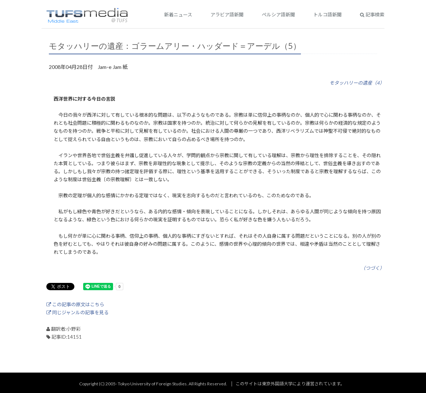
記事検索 (372, 14)
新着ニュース (178, 14)
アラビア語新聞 (227, 14)
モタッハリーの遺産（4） (356, 83)
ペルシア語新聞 (278, 14)
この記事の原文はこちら (75, 304)
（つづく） (372, 268)
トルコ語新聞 (327, 14)
